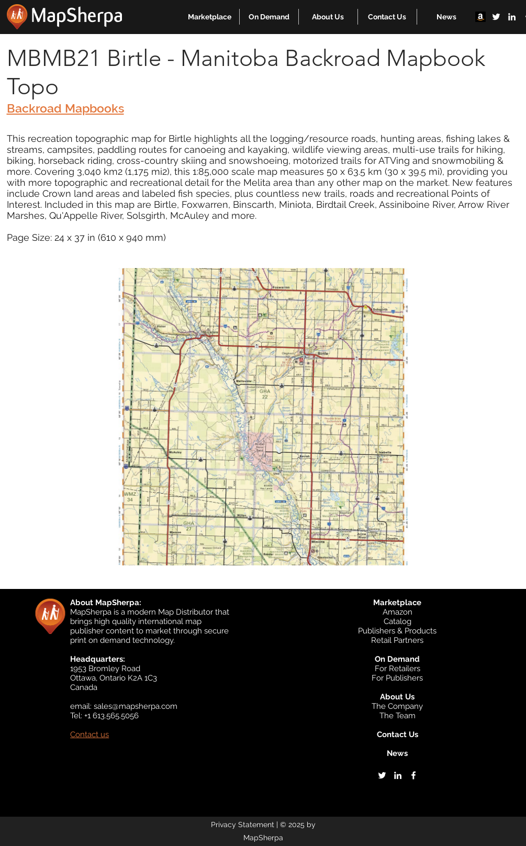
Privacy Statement (242, 824)
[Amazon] (480, 17)
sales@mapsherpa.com (135, 706)
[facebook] (413, 775)
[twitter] (496, 17)
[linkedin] (512, 17)
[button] (209, 17)
